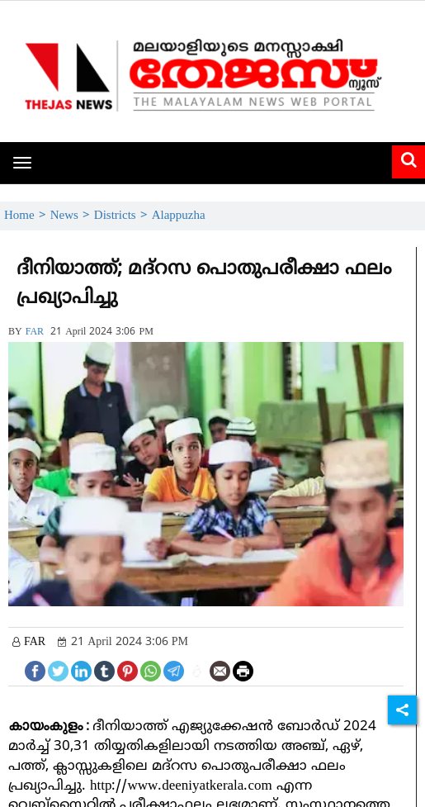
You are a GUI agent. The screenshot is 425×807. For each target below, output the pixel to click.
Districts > (123, 216)
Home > (27, 216)
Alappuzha (178, 216)
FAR (35, 332)
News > (72, 216)
